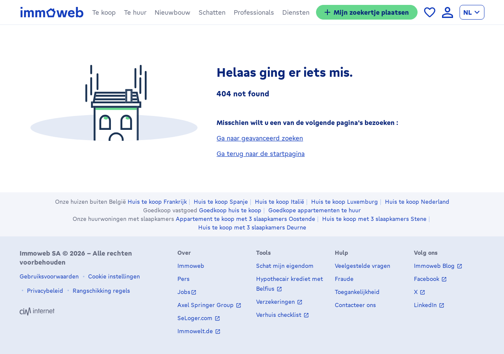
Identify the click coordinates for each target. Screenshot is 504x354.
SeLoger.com (195, 318)
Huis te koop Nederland (417, 201)
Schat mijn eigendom (285, 266)
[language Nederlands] (472, 12)
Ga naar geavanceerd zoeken (260, 140)
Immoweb (190, 266)
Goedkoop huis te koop (230, 210)
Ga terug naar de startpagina (261, 155)
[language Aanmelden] (447, 12)
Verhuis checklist (279, 315)
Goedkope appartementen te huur (314, 210)
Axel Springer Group (206, 305)
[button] (104, 12)
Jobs (183, 292)
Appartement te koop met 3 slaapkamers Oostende (245, 219)
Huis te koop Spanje (221, 201)
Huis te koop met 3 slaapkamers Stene (374, 219)
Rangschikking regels (100, 290)
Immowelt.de (195, 331)
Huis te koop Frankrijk (157, 201)
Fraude (344, 279)
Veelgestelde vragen (362, 266)
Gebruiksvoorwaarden (49, 276)
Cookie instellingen (113, 276)
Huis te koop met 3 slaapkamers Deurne (252, 227)
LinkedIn (426, 305)
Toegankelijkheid (357, 292)
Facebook (427, 279)
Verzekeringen (276, 302)
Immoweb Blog (435, 266)
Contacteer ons (355, 305)
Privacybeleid (44, 290)
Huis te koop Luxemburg (344, 201)
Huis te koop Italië (279, 201)
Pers (183, 279)
